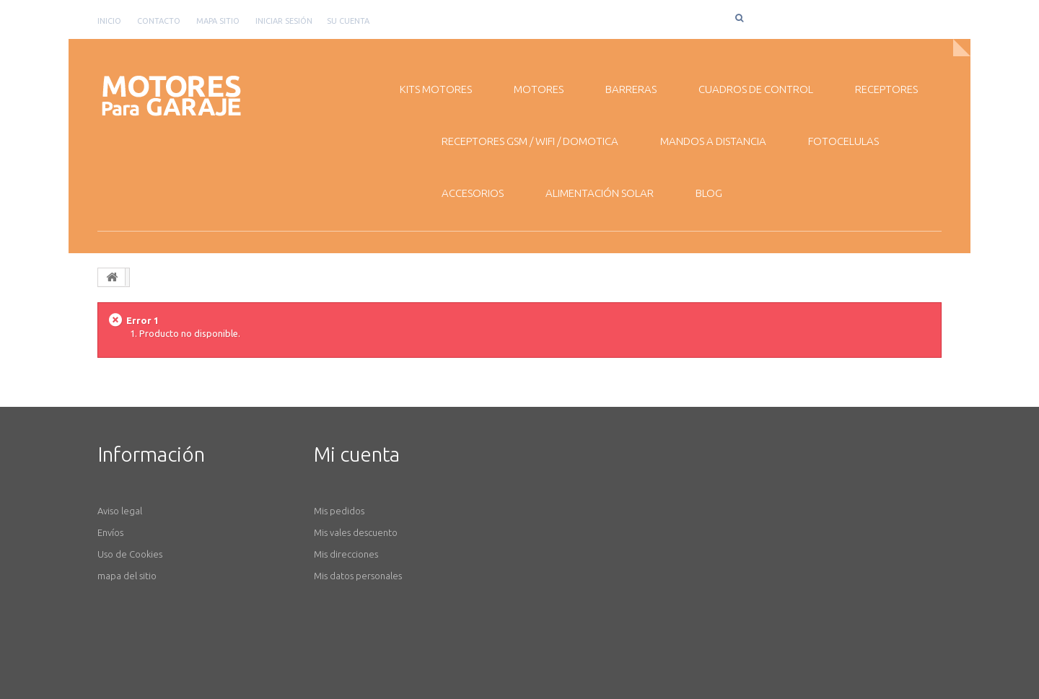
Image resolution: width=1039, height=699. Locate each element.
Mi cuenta (357, 454)
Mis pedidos (339, 511)
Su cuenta (348, 21)
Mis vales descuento (356, 532)
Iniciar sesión (283, 21)
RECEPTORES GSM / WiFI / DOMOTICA (530, 141)
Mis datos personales (358, 576)
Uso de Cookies (129, 554)
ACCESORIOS (473, 193)
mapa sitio (218, 21)
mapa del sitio (127, 576)
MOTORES (539, 89)
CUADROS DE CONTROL (755, 89)
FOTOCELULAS (843, 141)
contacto (158, 21)
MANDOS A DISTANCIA (713, 141)
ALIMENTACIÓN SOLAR (599, 193)
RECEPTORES (886, 89)
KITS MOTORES (436, 89)
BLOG (709, 193)
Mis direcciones (346, 554)
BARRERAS (631, 89)
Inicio (109, 21)
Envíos (110, 532)
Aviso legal (119, 511)
